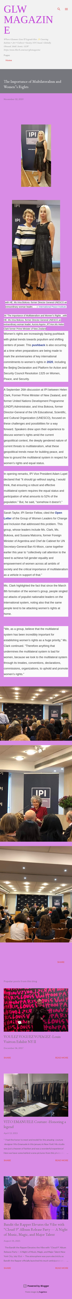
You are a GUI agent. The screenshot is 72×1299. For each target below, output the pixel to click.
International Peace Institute (52, 307)
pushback (38, 345)
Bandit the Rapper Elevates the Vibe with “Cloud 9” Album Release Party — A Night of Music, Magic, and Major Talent (36, 1229)
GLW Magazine (28, 19)
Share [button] (61, 962)
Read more (61, 1057)
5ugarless (43, 1292)
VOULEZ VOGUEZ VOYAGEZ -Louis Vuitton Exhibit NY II (32, 1039)
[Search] (59, 6)
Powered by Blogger (36, 1285)
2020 (50, 362)
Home (9, 60)
